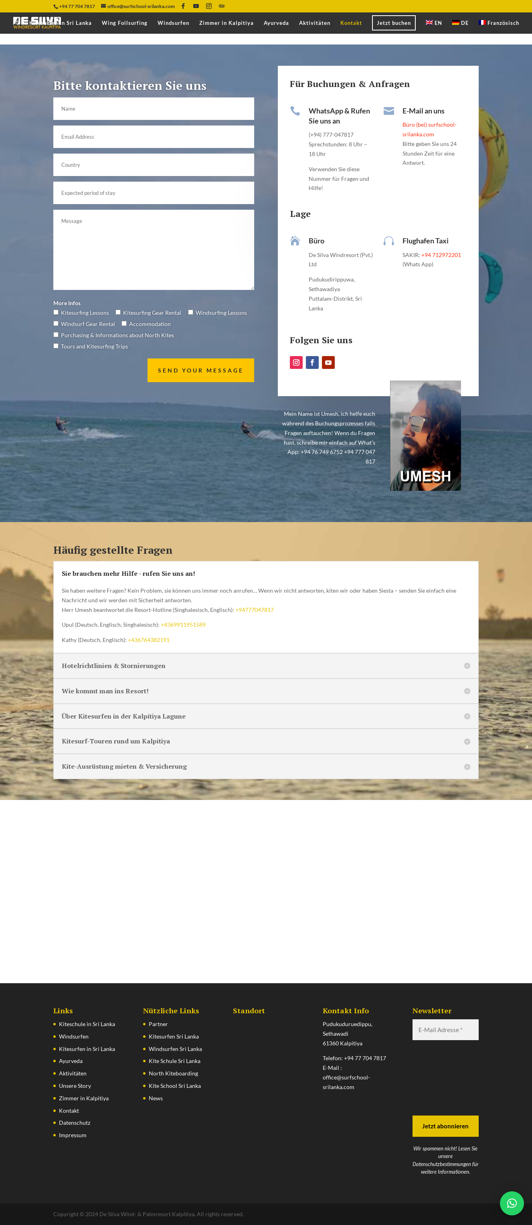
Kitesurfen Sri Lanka (174, 1036)
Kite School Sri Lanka (175, 1085)
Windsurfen (173, 23)
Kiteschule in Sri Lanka (87, 1023)
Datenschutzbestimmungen (442, 1164)
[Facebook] (183, 6)
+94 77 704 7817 (365, 1058)
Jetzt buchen (394, 23)
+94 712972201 (440, 254)
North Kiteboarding (173, 1073)
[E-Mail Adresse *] (446, 1030)
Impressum (73, 1135)
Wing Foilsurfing (125, 23)
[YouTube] (196, 6)
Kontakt (351, 23)
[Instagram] (209, 6)
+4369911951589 (183, 624)
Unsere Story (75, 1085)
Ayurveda (276, 23)
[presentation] (445, 1077)
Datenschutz (74, 1122)
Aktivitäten (314, 23)
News (156, 1098)
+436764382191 (149, 639)
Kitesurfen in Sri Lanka (60, 23)
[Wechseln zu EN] (434, 27)
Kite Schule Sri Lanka (174, 1060)
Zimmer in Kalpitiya (226, 23)
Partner (158, 1023)
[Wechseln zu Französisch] (499, 27)
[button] (512, 1203)
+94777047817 (254, 609)
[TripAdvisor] (222, 6)
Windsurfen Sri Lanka (175, 1048)
